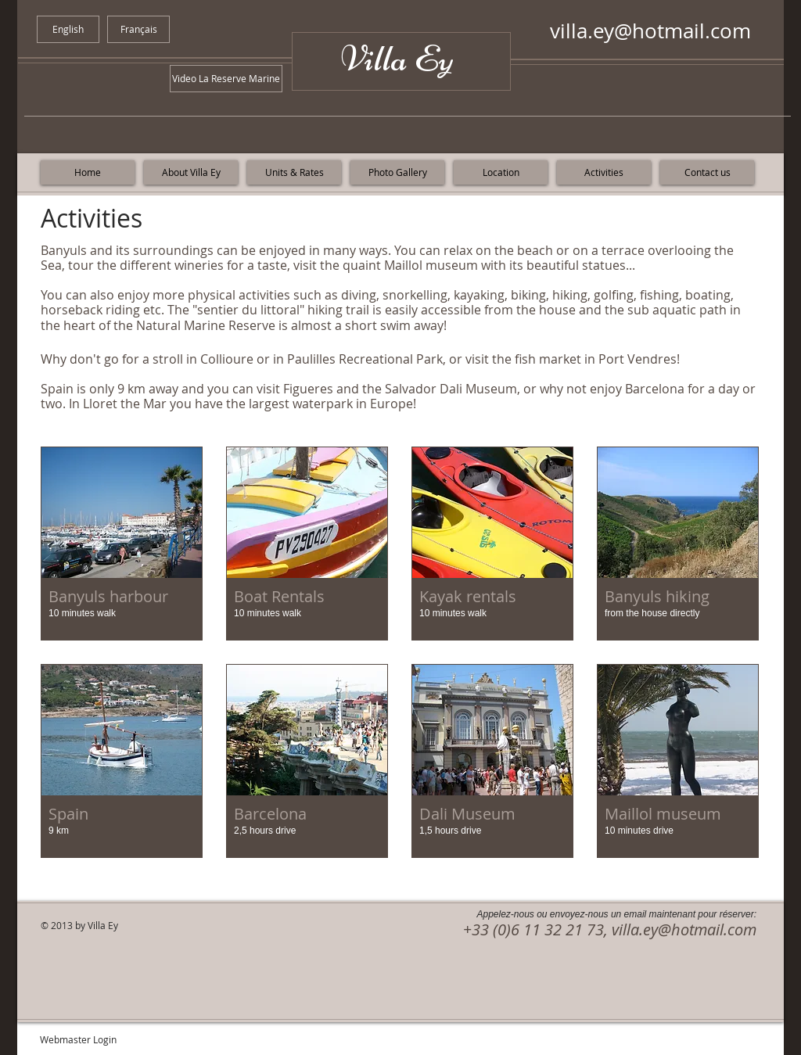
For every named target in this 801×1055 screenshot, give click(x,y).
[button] (122, 544)
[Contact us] (707, 172)
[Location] (501, 172)
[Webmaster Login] (78, 1039)
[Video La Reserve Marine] (226, 78)
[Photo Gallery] (397, 172)
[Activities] (604, 172)
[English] (68, 29)
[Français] (138, 29)
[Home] (88, 172)
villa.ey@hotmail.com (650, 31)
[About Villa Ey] (191, 172)
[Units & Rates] (294, 172)
